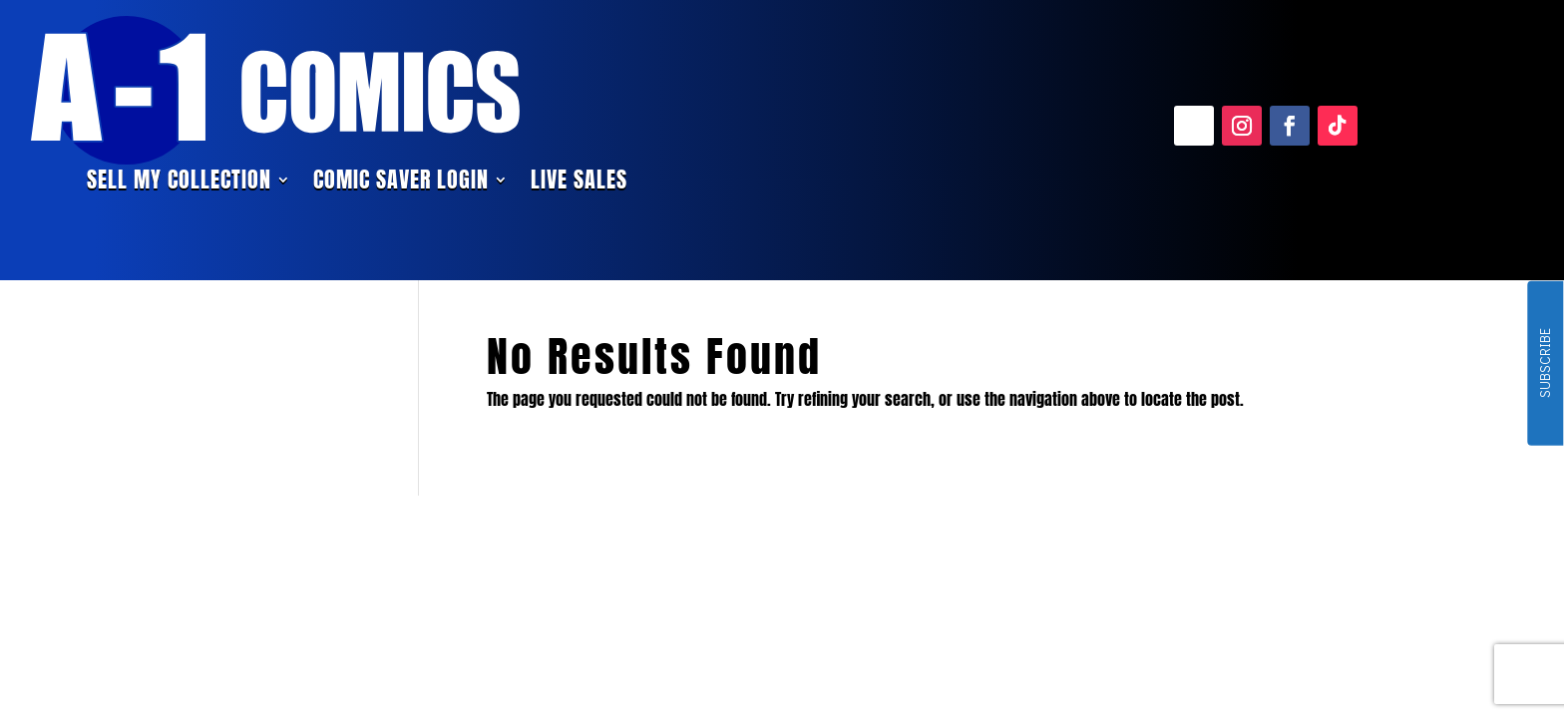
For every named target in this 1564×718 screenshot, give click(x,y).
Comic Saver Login (401, 183)
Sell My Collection (179, 183)
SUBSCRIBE (1544, 364)
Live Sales (579, 183)
